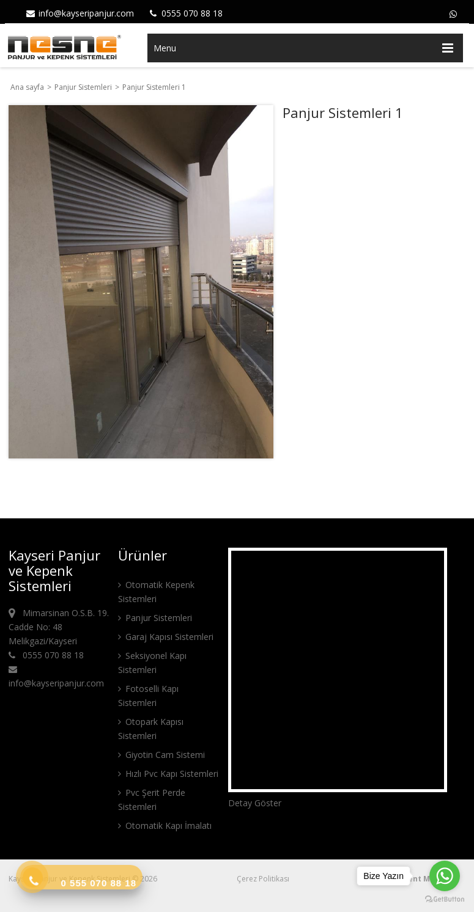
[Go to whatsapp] (444, 876)
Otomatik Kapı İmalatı (165, 825)
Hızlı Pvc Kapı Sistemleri (168, 773)
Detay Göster (254, 803)
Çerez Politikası (263, 878)
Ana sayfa (27, 87)
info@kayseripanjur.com (79, 13)
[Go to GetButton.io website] (444, 899)
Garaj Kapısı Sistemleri (165, 636)
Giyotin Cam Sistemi (161, 754)
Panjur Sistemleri (84, 87)
